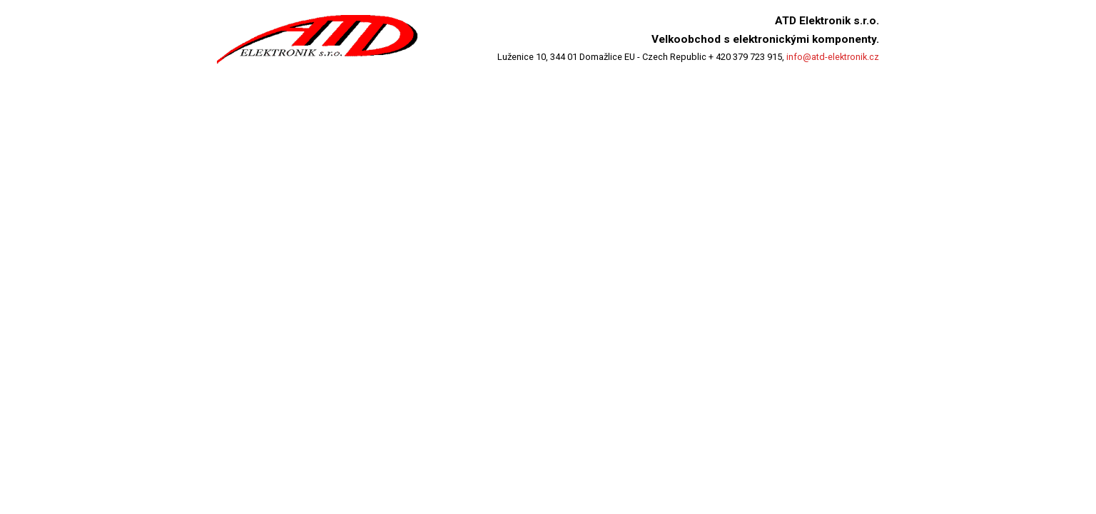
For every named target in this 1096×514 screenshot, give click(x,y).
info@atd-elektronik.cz (832, 56)
